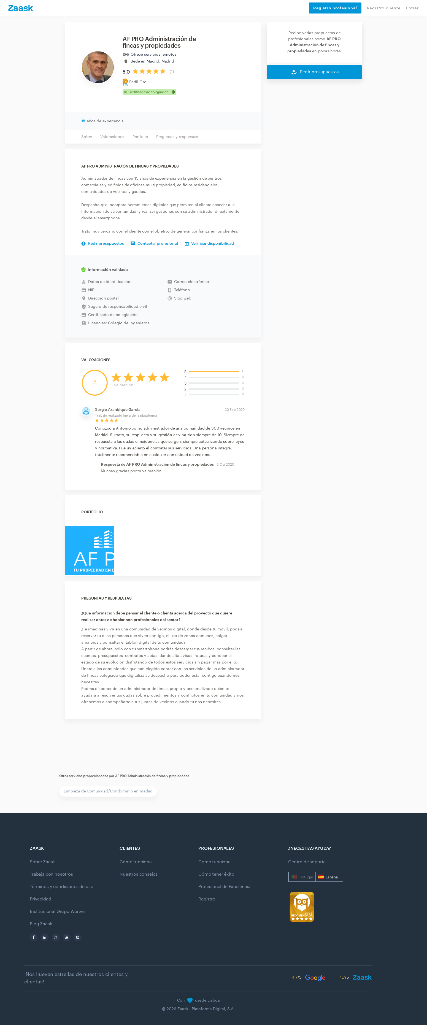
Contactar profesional (154, 243)
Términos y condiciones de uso (61, 886)
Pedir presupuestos (102, 243)
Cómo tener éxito (216, 874)
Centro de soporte (307, 862)
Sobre (86, 137)
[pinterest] (78, 937)
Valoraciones (112, 137)
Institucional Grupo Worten (57, 911)
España (332, 877)
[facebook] (33, 937)
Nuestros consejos (139, 874)
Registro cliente (384, 8)
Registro (206, 899)
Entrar (412, 8)
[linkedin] (44, 937)
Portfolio (140, 137)
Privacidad (40, 899)
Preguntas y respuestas (177, 137)
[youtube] (67, 937)
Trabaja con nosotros (51, 874)
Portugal (305, 877)
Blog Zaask (41, 924)
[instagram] (56, 937)
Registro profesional (335, 8)
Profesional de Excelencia (224, 886)
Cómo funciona (136, 862)
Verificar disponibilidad (209, 243)
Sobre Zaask (42, 862)
